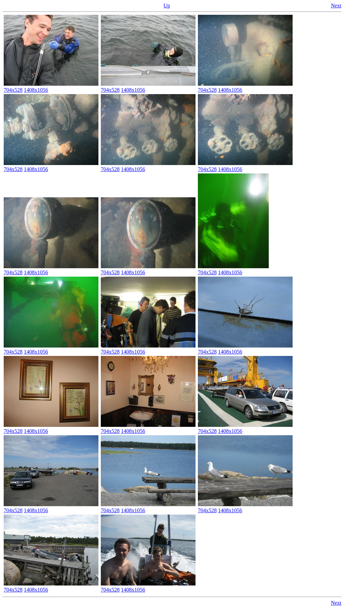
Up (167, 5)
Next (336, 5)
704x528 (13, 90)
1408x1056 (36, 90)
